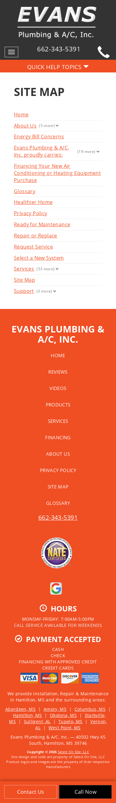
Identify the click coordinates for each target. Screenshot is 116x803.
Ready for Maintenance (42, 224)
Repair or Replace (35, 235)
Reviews (58, 372)
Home (21, 114)
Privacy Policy (30, 213)
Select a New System (39, 257)
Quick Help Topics (58, 67)
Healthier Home (33, 202)
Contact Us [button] (30, 791)
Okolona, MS (63, 715)
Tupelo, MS (70, 721)
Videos (57, 388)
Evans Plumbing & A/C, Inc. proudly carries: (41, 151)
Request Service (33, 246)
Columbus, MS (90, 709)
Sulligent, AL (37, 721)
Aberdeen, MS (20, 709)
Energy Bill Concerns (39, 136)
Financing (58, 437)
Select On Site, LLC (73, 751)
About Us (25, 125)
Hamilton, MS (27, 715)
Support (24, 291)
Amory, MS (55, 709)
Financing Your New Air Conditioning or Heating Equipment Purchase (57, 173)
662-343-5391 (58, 517)
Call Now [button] (86, 791)
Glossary (24, 191)
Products (58, 405)
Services (24, 268)
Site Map (24, 279)
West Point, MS (65, 728)
